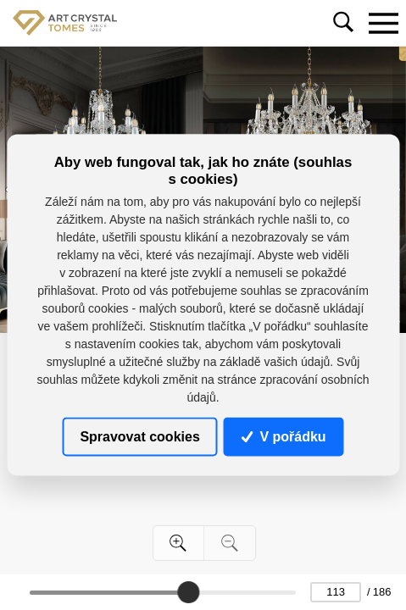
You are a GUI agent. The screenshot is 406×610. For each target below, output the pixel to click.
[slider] (189, 592)
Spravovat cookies (139, 436)
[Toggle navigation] (383, 23)
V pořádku (284, 436)
